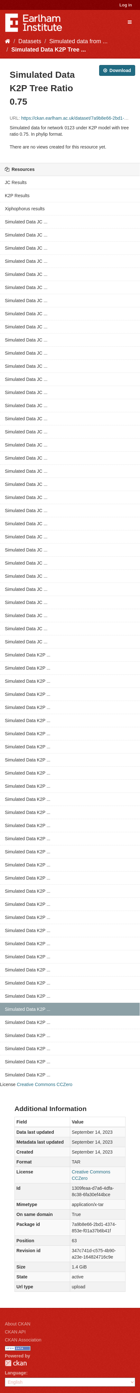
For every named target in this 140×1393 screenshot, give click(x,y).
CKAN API (15, 1331)
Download (117, 70)
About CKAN (17, 1323)
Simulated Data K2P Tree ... (48, 49)
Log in (125, 5)
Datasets (29, 41)
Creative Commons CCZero (44, 1084)
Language (15, 1372)
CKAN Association (23, 1339)
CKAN (16, 1363)
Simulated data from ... (78, 41)
